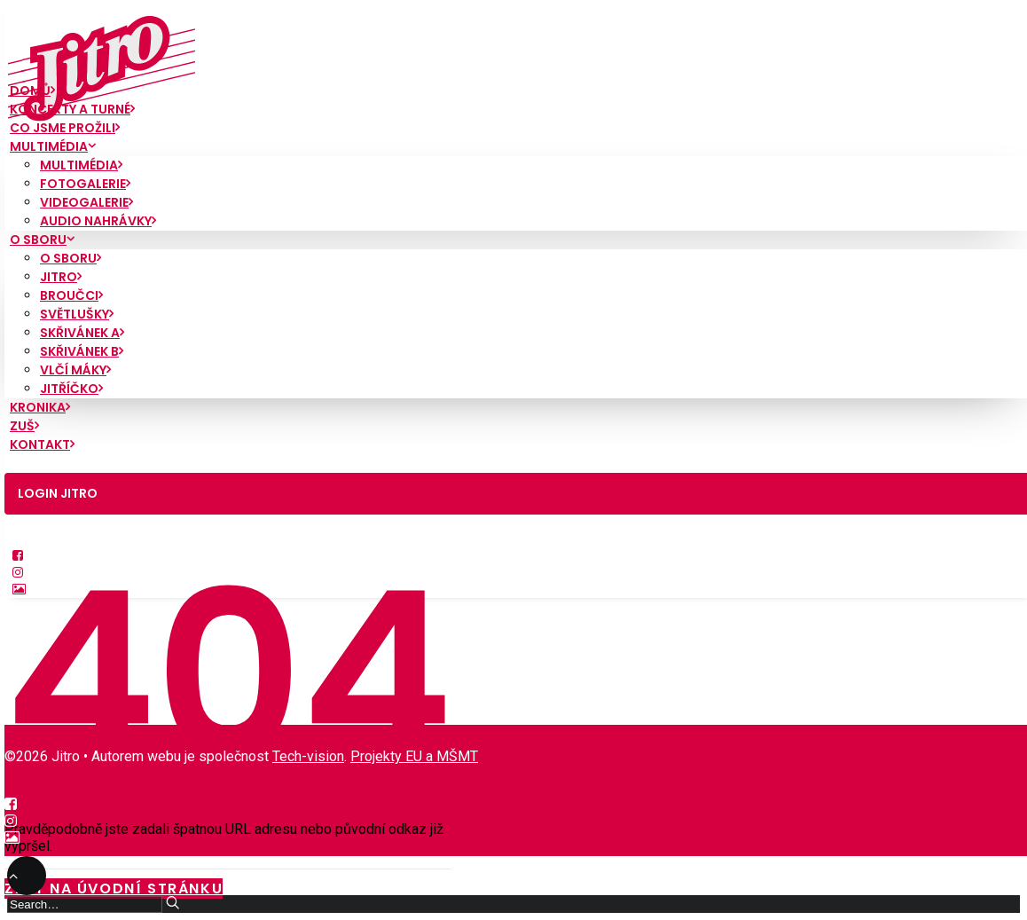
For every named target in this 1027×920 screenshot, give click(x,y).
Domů (32, 90)
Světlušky (77, 314)
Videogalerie (86, 202)
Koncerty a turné (72, 109)
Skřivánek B (81, 351)
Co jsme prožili (65, 128)
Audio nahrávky (98, 221)
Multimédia (53, 146)
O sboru (42, 239)
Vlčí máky (75, 370)
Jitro (61, 277)
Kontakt (42, 444)
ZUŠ (24, 426)
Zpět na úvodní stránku (113, 888)
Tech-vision (308, 756)
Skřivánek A (82, 333)
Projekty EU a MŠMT (414, 756)
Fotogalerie (85, 184)
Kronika (40, 407)
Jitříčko (71, 388)
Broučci (71, 295)
